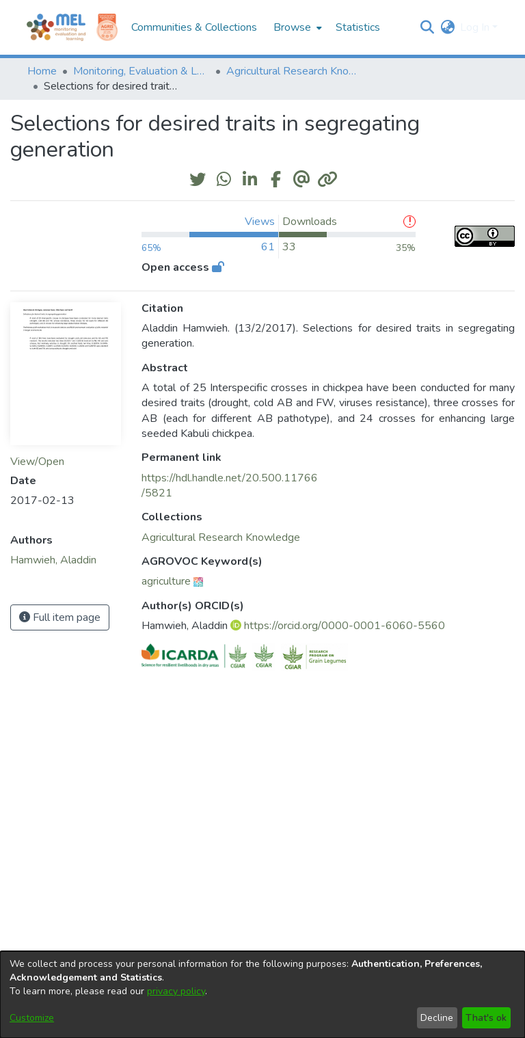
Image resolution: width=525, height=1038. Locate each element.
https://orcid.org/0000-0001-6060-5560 (344, 625)
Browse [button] (292, 27)
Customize (32, 1017)
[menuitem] (296, 27)
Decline (436, 1017)
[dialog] (262, 994)
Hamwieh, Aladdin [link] (53, 560)
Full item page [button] (59, 617)
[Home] (56, 27)
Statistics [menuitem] (358, 27)
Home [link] (42, 71)
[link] (221, 537)
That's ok (486, 1017)
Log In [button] (476, 27)
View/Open (37, 461)
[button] (426, 27)
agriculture (166, 581)
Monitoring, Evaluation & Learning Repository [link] (141, 71)
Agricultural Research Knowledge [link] (294, 71)
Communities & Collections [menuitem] (194, 27)
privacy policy (176, 991)
